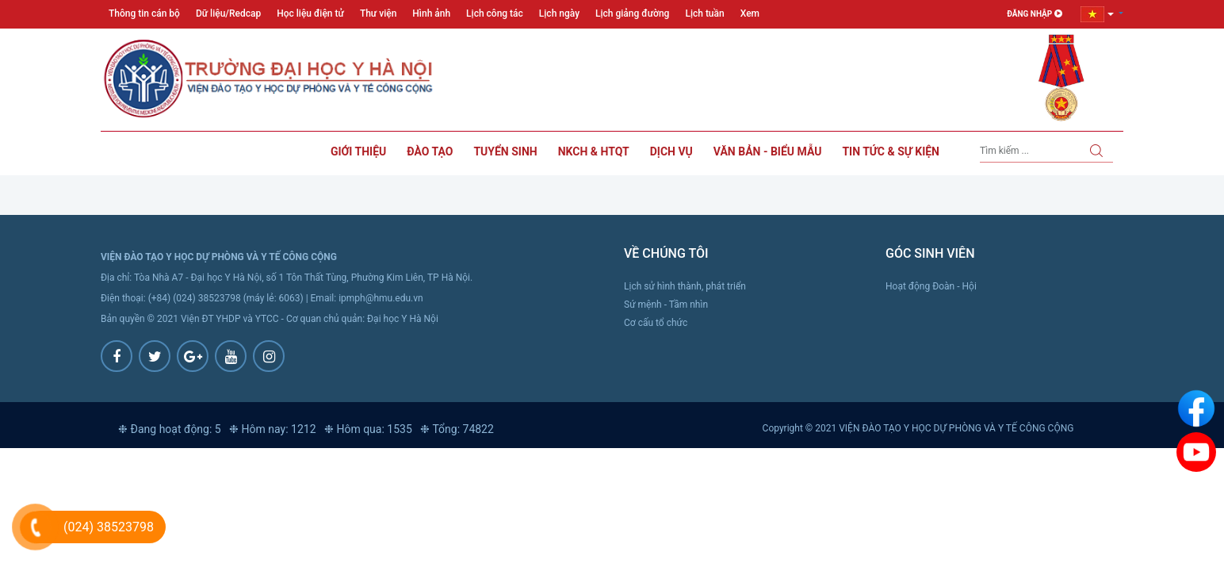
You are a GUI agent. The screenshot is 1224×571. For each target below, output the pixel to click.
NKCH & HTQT (593, 151)
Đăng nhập (1034, 14)
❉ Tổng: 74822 (457, 429)
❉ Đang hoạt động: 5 (169, 429)
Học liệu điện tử (310, 13)
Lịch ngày (559, 13)
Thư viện (378, 13)
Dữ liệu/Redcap (228, 13)
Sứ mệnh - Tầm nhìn (666, 304)
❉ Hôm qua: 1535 (368, 429)
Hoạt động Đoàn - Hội (931, 286)
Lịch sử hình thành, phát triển (685, 286)
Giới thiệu (358, 151)
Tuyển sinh (505, 151)
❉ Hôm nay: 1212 (272, 429)
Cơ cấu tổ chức (655, 322)
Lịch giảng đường (632, 13)
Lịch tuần (704, 13)
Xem (749, 13)
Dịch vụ (671, 151)
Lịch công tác (494, 13)
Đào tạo (430, 151)
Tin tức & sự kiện (890, 151)
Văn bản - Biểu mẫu (767, 151)
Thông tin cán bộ (144, 13)
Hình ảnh (431, 13)
